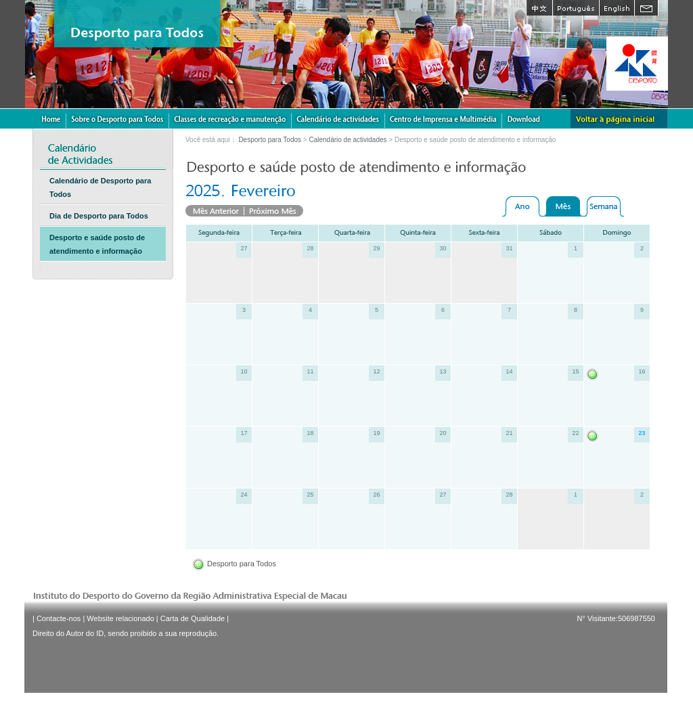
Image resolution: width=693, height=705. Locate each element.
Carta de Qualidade (192, 618)
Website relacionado (120, 618)
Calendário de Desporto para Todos (100, 187)
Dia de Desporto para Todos (98, 216)
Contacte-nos (59, 618)
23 (641, 433)
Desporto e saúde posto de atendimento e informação (97, 244)
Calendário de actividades (347, 139)
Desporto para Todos (269, 139)
